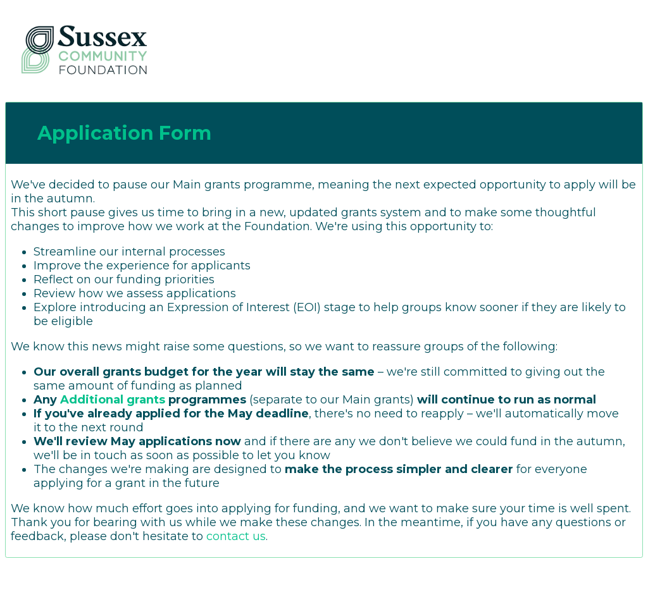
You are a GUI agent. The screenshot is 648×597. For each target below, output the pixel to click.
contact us (236, 536)
